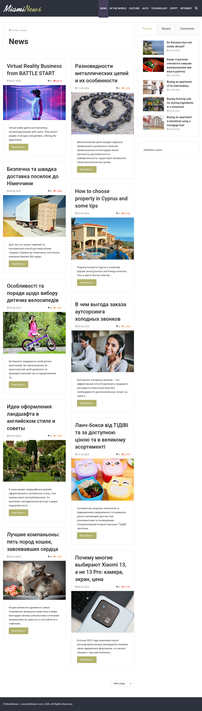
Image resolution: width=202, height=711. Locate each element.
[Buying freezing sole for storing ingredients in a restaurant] (154, 104)
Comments (187, 28)
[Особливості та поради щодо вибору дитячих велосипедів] (34, 333)
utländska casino (153, 155)
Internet (186, 8)
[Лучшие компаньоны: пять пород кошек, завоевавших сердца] (34, 580)
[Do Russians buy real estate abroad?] (154, 48)
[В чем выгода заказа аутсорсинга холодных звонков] (102, 351)
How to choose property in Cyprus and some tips (101, 198)
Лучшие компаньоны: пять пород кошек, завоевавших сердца (33, 542)
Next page (122, 683)
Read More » (18, 147)
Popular (147, 28)
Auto (145, 8)
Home (13, 30)
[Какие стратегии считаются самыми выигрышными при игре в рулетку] (154, 65)
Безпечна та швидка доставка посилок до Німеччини (32, 176)
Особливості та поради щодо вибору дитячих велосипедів (32, 293)
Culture (134, 8)
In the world (118, 8)
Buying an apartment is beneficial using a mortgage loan (179, 125)
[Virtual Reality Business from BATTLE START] (34, 102)
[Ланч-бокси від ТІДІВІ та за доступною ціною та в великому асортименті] (102, 480)
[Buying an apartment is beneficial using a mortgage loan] (154, 127)
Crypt (174, 8)
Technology (159, 8)
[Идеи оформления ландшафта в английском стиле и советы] (34, 461)
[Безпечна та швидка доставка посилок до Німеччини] (34, 216)
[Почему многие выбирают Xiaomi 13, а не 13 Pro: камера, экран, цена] (102, 612)
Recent (166, 28)
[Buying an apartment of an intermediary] (154, 87)
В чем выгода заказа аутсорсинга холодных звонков (100, 311)
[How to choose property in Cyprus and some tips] (102, 239)
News (103, 8)
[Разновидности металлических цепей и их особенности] (102, 113)
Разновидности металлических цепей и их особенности (101, 73)
